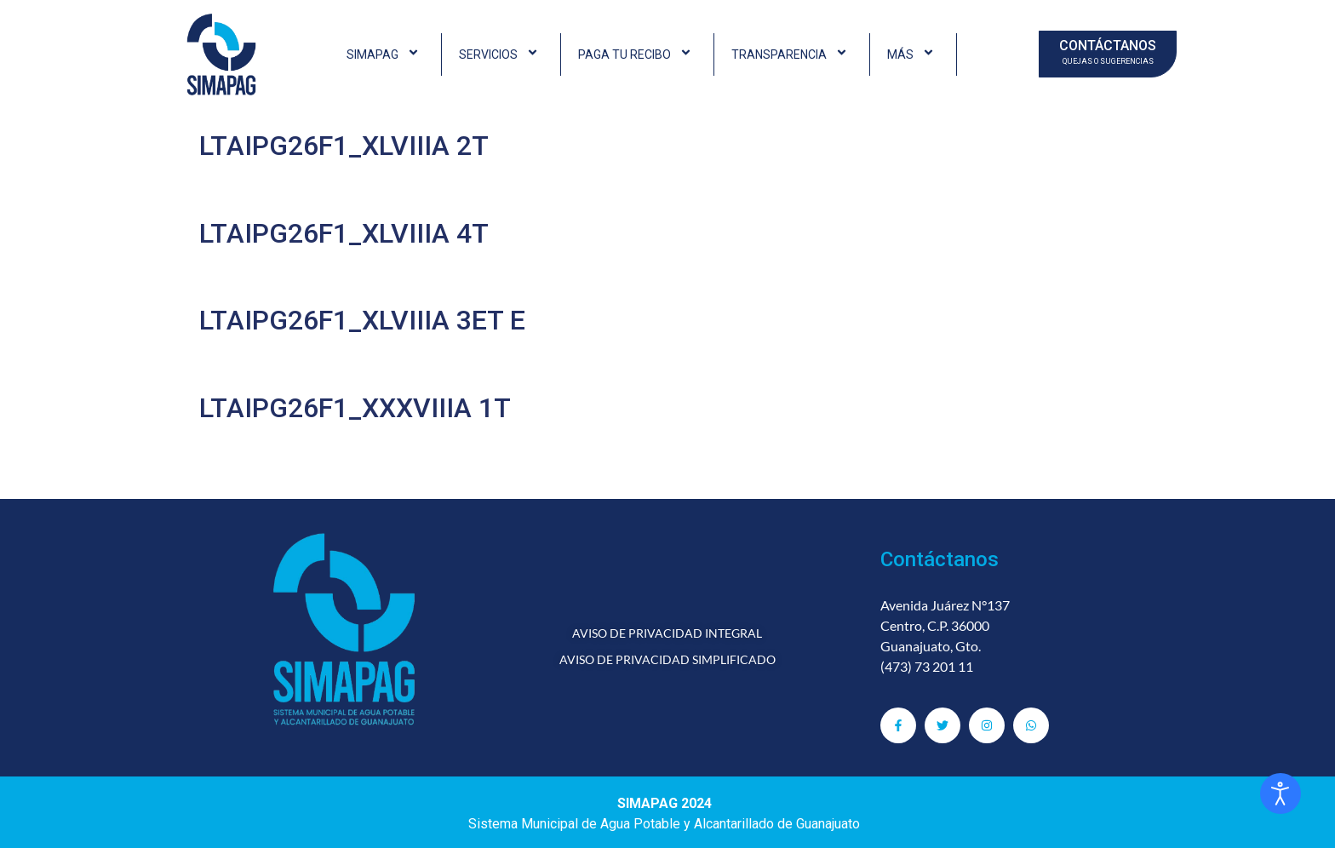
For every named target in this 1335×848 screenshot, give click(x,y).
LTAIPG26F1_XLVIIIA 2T (344, 145)
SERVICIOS (501, 54)
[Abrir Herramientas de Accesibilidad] (1280, 793)
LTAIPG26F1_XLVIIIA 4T (344, 233)
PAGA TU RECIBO (637, 54)
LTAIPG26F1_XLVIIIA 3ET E (362, 320)
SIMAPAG (385, 54)
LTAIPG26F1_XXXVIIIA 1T (355, 408)
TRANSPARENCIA (791, 54)
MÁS (913, 54)
